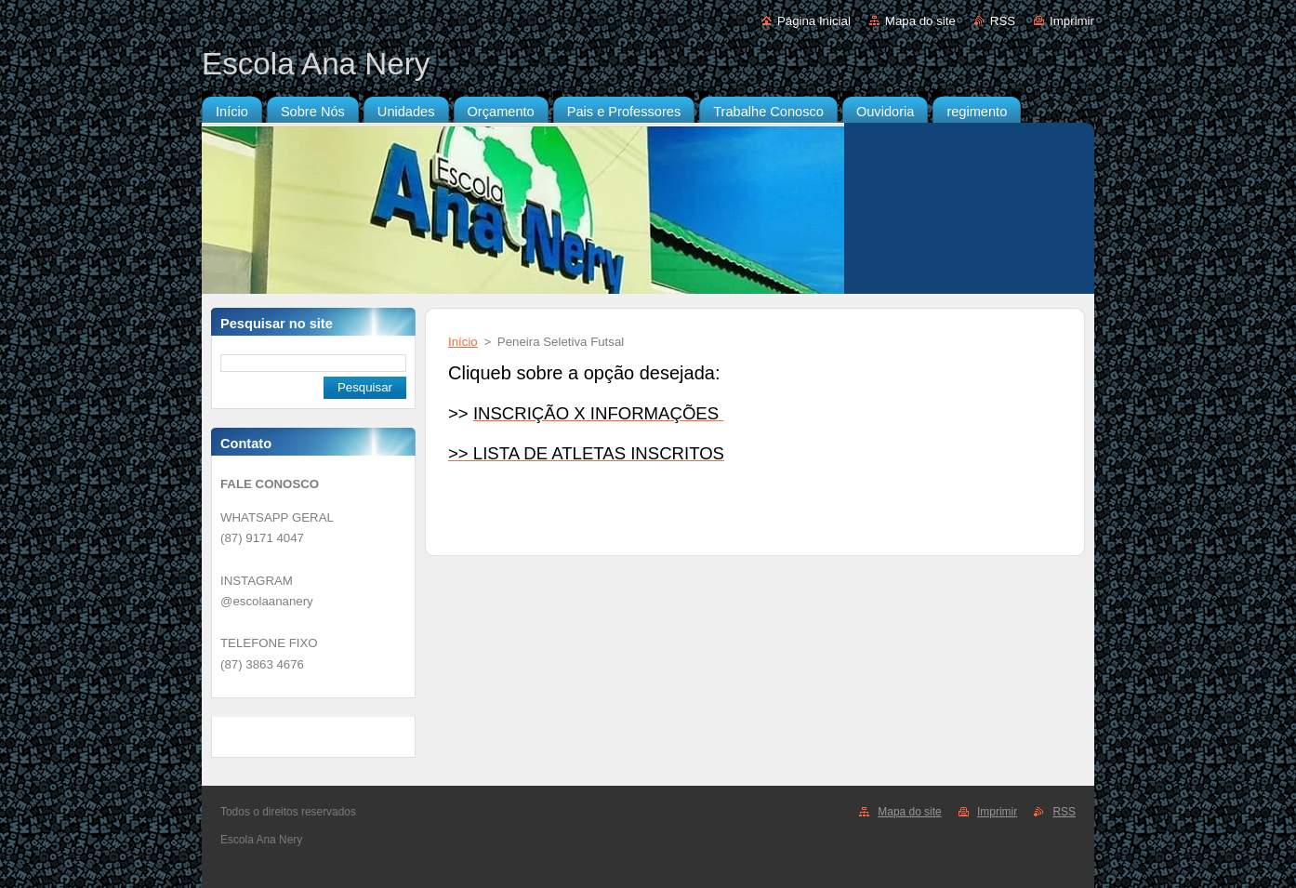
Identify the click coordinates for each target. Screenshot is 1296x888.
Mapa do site (920, 21)
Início (463, 342)
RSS (1002, 21)
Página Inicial (814, 21)
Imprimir (1072, 21)
